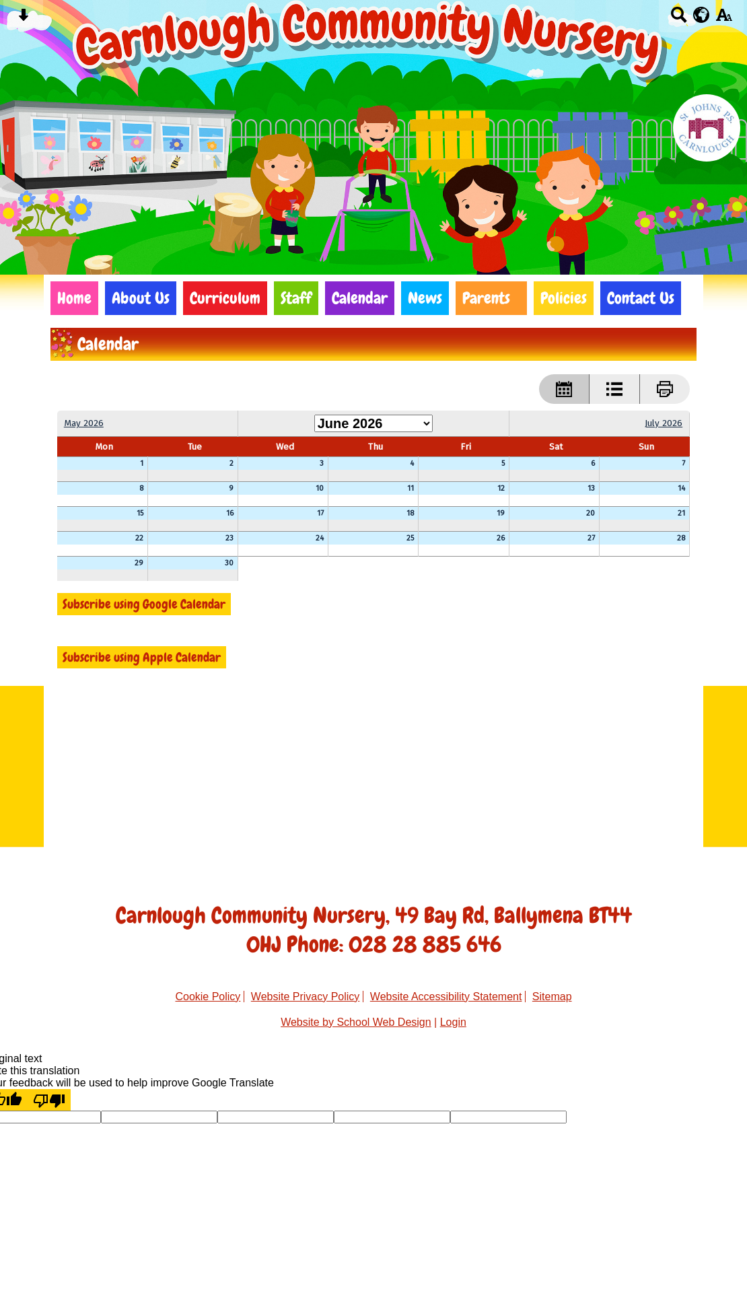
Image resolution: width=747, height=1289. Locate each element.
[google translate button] (701, 15)
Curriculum (225, 297)
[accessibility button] (724, 19)
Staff (296, 297)
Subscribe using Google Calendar (144, 604)
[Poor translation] (49, 1100)
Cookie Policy (207, 996)
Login (453, 1022)
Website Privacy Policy (305, 996)
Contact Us (640, 297)
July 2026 (663, 423)
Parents (486, 297)
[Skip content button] (23, 19)
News (425, 297)
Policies (563, 297)
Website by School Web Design (356, 1022)
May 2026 (84, 423)
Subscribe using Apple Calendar (142, 657)
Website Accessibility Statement (446, 996)
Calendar (360, 297)
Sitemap (552, 996)
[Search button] (678, 19)
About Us (141, 297)
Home (74, 297)
